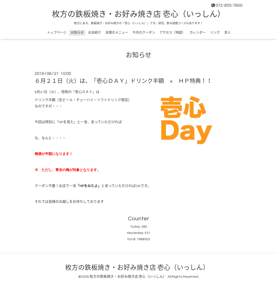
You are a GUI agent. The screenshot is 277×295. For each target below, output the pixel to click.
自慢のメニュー (116, 32)
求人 (227, 32)
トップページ (56, 32)
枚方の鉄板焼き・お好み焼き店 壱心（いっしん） (138, 14)
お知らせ (77, 32)
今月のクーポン (143, 32)
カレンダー (198, 32)
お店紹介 (94, 32)
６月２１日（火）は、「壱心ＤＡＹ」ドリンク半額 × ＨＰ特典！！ (123, 81)
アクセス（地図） (172, 32)
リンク (215, 32)
